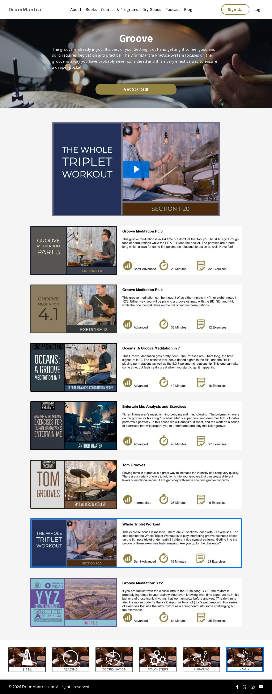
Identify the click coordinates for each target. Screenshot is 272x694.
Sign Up (235, 9)
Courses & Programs (119, 9)
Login (259, 9)
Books (91, 9)
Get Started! (136, 89)
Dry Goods (151, 9)
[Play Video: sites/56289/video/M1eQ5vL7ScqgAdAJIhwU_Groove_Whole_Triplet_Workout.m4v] (136, 169)
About (75, 9)
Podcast (172, 9)
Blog (188, 9)
